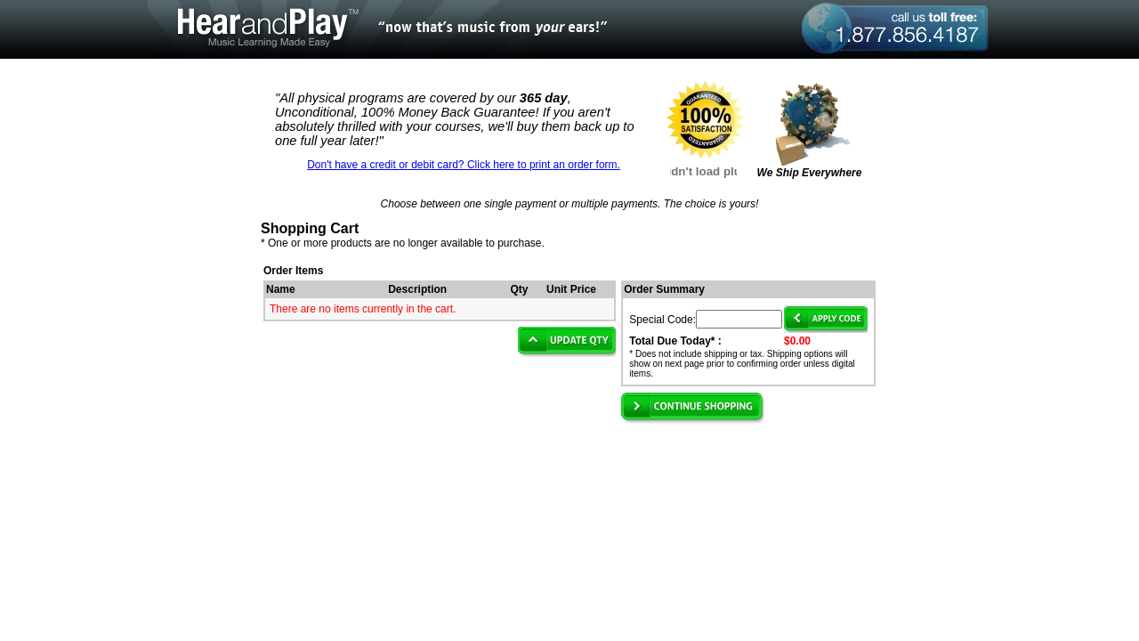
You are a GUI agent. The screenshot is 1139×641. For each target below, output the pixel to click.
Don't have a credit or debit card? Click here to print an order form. (463, 164)
